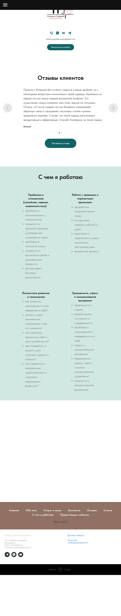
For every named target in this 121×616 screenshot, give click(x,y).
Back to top (60, 522)
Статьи (108, 510)
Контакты (74, 510)
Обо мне (31, 510)
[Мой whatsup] (13, 556)
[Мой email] (20, 556)
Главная (14, 510)
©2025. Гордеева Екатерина (18, 535)
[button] (60, 143)
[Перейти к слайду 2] (61, 132)
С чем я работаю (42, 514)
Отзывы (92, 510)
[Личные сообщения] (7, 556)
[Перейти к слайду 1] (59, 132)
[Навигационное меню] (5, 4)
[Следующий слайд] (113, 108)
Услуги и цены (52, 510)
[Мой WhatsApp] (57, 33)
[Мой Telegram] (69, 33)
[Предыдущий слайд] (7, 108)
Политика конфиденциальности (78, 541)
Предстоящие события (74, 514)
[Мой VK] (63, 33)
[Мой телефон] (51, 33)
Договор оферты (76, 535)
